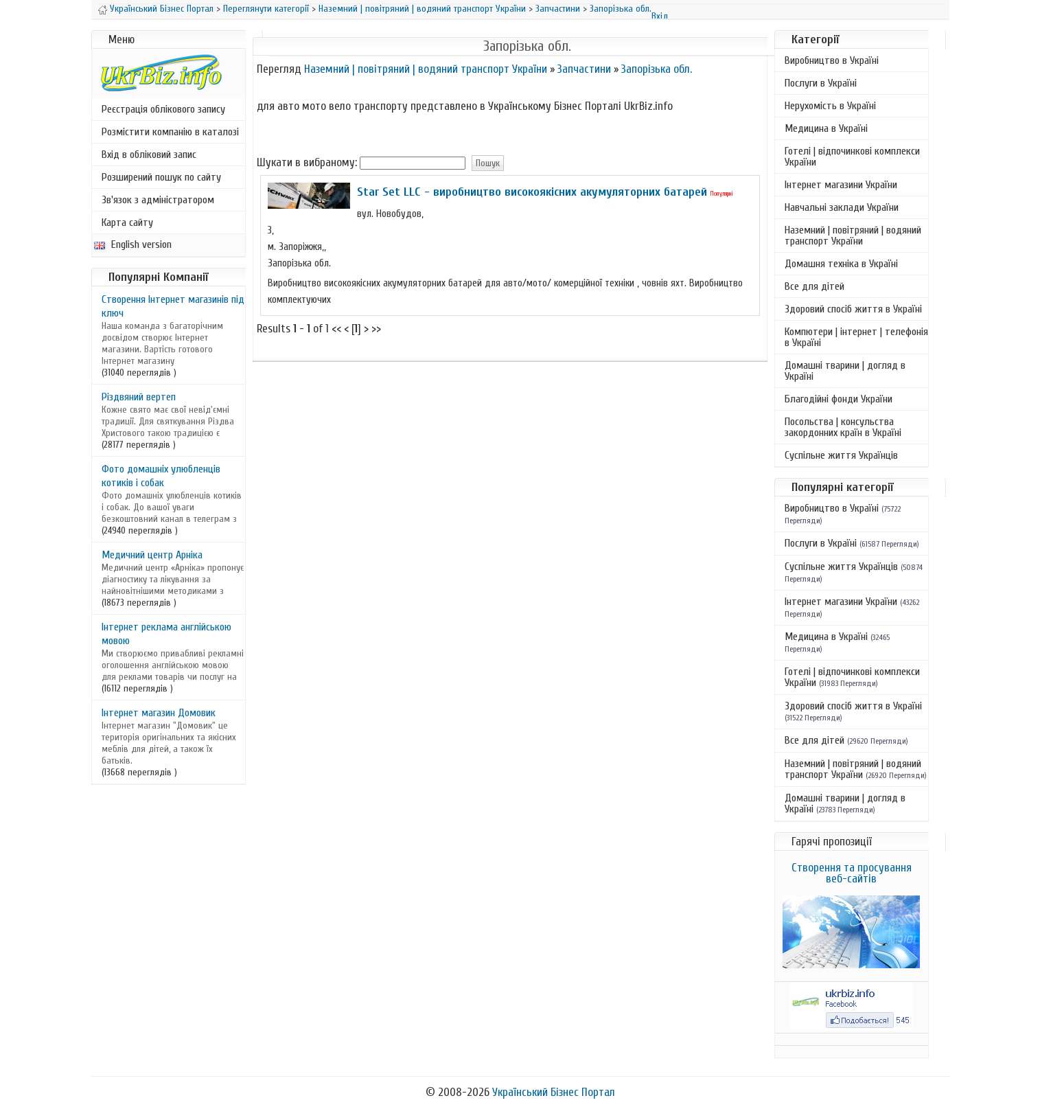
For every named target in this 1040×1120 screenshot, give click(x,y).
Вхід (659, 16)
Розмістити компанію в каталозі (170, 132)
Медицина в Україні (826, 128)
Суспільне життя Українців (841, 455)
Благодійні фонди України (838, 399)
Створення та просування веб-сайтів (851, 873)
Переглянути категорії (266, 8)
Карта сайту (127, 222)
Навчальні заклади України (842, 207)
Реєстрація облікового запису (163, 109)
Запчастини (557, 8)
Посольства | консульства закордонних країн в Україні (843, 427)
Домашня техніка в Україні (841, 264)
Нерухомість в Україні (830, 106)
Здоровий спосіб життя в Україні (853, 309)
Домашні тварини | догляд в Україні (845, 370)
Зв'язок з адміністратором (158, 200)
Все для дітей (814, 286)
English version (133, 244)
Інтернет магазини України (841, 185)
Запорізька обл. (620, 8)
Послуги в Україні (821, 83)
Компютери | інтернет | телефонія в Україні (856, 337)
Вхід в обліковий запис (149, 154)
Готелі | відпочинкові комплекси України (852, 156)
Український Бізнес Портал (161, 8)
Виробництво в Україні (832, 60)
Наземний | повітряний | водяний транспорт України (422, 8)
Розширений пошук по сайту (161, 177)
